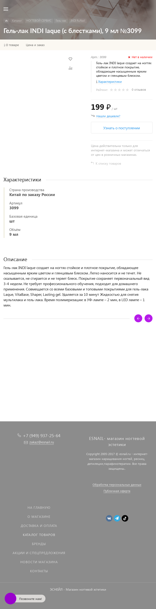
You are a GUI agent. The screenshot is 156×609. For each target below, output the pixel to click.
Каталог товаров (39, 534)
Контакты (39, 571)
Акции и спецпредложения (39, 553)
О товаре (12, 45)
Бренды (39, 544)
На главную (39, 507)
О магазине (39, 516)
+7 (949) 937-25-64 (41, 435)
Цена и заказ (35, 45)
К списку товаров (108, 163)
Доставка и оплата (39, 525)
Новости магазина (39, 562)
